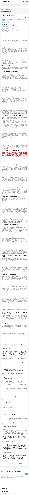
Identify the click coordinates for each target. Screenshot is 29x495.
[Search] (14, 5)
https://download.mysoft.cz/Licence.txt (9, 22)
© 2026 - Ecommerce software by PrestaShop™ (10, 493)
